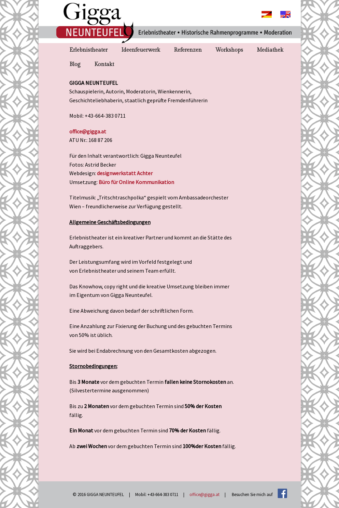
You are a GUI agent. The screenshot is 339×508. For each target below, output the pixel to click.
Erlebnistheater (88, 50)
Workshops (229, 50)
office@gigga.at (87, 131)
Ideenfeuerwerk (140, 50)
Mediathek (270, 50)
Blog (75, 64)
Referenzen (188, 50)
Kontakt (104, 64)
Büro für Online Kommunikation (136, 182)
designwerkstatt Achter (125, 173)
